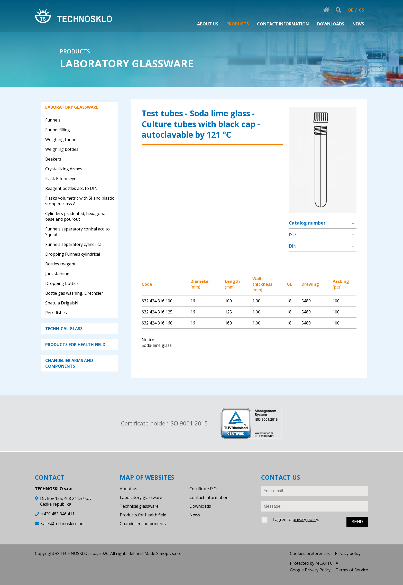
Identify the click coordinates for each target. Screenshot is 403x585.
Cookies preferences (310, 553)
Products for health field (143, 515)
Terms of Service (352, 570)
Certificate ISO (203, 488)
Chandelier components (143, 523)
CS (361, 10)
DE (350, 10)
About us (128, 488)
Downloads (200, 506)
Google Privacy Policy (310, 570)
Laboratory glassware (141, 497)
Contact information (208, 497)
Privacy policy (348, 553)
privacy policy (305, 519)
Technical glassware (139, 506)
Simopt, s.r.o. (168, 553)
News (194, 515)
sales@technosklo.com (63, 523)
